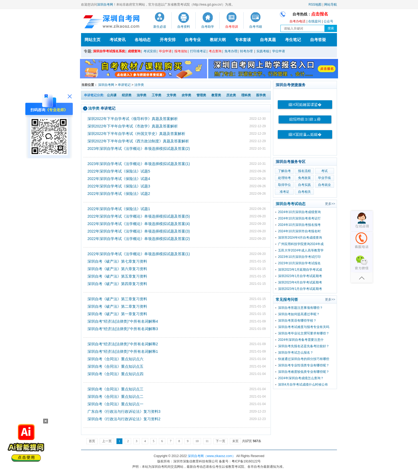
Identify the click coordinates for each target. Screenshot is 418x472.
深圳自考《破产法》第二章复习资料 (117, 306)
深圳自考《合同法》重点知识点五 (115, 366)
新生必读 (159, 27)
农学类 (186, 95)
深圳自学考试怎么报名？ (295, 352)
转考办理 (246, 51)
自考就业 (324, 185)
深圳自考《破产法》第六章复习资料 (117, 269)
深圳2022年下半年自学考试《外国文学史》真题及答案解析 (136, 133)
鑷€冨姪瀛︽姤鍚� (304, 135)
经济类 (126, 95)
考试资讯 (118, 39)
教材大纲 (218, 39)
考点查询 (215, 51)
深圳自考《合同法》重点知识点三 (115, 389)
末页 (235, 441)
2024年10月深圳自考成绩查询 (299, 212)
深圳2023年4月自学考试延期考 (300, 282)
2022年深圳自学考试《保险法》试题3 (118, 186)
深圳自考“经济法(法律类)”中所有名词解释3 (122, 329)
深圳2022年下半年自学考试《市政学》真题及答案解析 (132, 126)
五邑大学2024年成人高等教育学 (301, 250)
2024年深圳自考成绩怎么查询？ (301, 378)
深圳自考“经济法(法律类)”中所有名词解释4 (122, 321)
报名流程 (304, 171)
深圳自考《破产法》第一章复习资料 (117, 314)
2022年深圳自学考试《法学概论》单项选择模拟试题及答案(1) (138, 254)
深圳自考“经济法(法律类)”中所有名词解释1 (122, 351)
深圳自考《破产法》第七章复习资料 (117, 261)
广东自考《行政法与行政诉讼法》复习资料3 (123, 411)
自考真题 (268, 39)
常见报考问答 (287, 299)
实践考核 (262, 51)
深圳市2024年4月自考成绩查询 (300, 237)
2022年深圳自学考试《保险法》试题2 (118, 193)
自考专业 (193, 39)
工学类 (156, 95)
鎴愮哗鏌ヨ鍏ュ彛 (304, 119)
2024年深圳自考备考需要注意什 (301, 340)
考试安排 (149, 51)
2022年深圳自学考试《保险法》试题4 (118, 179)
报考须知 (180, 51)
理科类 (246, 95)
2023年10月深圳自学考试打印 (299, 257)
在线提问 (314, 21)
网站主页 (93, 39)
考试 (324, 171)
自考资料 (183, 27)
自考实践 (304, 185)
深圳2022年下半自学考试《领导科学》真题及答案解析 (132, 119)
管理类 (201, 95)
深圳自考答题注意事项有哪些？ (300, 308)
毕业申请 (165, 51)
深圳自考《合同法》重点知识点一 (115, 404)
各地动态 (143, 39)
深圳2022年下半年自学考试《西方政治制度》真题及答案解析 (138, 141)
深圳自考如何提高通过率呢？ (299, 314)
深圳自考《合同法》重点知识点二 (115, 396)
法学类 (139, 85)
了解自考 (284, 171)
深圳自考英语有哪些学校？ (297, 320)
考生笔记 (293, 39)
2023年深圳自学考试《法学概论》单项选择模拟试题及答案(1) (138, 164)
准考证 (284, 192)
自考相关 (304, 192)
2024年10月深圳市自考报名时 (299, 231)
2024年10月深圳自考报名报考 (299, 225)
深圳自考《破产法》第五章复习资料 (117, 276)
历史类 (231, 95)
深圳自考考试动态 (291, 204)
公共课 (111, 95)
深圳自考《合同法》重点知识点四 (115, 374)
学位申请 (278, 51)
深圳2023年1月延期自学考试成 (300, 269)
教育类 (216, 95)
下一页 (220, 441)
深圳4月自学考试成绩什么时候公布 (303, 384)
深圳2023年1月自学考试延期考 (300, 276)
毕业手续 (324, 178)
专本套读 (243, 39)
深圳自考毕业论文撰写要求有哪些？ (303, 333)
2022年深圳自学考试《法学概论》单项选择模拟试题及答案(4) (138, 224)
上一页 (107, 441)
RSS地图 (315, 4)
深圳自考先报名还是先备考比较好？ (303, 346)
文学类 (171, 95)
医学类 (261, 95)
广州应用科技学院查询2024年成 (301, 244)
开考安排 (168, 39)
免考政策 (304, 178)
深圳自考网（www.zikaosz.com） (211, 456)
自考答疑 (318, 39)
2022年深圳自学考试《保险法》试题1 (118, 209)
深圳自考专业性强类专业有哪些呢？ (303, 365)
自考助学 (207, 27)
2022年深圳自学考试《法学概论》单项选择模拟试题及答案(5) (138, 216)
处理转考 (284, 178)
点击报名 (319, 14)
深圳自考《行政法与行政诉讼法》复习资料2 (123, 419)
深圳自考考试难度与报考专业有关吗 (303, 327)
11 (207, 441)
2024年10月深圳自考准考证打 (299, 218)
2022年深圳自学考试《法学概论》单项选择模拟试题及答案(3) (138, 231)
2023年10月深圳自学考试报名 (299, 263)
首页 (92, 441)
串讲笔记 (124, 85)
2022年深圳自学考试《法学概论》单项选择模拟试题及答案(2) (138, 239)
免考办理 (230, 51)
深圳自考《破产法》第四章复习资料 (117, 284)
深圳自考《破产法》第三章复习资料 (117, 299)
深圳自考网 (105, 4)
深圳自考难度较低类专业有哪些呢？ (303, 372)
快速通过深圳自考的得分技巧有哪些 (303, 359)
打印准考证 (198, 51)
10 (197, 441)
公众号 (328, 21)
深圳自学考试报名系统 (109, 51)
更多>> (330, 204)
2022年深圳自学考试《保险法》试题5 (118, 171)
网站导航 (330, 4)
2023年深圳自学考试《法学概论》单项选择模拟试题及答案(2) (138, 148)
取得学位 (284, 185)
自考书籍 (255, 27)
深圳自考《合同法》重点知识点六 (115, 359)
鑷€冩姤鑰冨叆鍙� (304, 105)
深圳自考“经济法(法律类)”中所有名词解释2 (122, 344)
